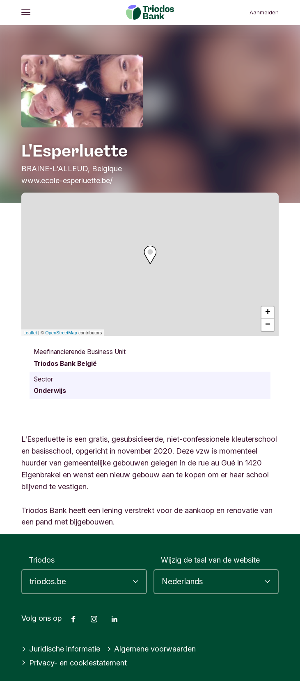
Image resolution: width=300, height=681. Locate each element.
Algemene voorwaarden (151, 648)
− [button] (267, 325)
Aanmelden (264, 12)
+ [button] (267, 312)
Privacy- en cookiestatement (74, 662)
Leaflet (30, 332)
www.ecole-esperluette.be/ (66, 180)
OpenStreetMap (61, 332)
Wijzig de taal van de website (210, 559)
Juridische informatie (60, 648)
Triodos (42, 559)
